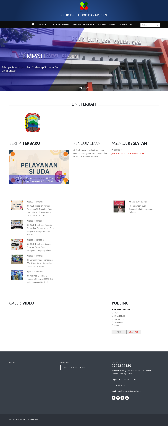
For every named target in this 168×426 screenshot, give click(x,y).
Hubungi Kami (126, 24)
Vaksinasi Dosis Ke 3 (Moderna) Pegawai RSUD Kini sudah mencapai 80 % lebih (40, 279)
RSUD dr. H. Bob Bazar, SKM (74, 367)
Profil (41, 24)
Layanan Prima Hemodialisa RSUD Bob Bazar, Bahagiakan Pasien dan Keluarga (40, 263)
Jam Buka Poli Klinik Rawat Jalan (128, 153)
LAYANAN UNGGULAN (82, 24)
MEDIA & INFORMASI (59, 24)
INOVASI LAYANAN (106, 24)
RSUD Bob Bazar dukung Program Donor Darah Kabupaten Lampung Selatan (39, 247)
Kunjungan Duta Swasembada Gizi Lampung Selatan (141, 209)
